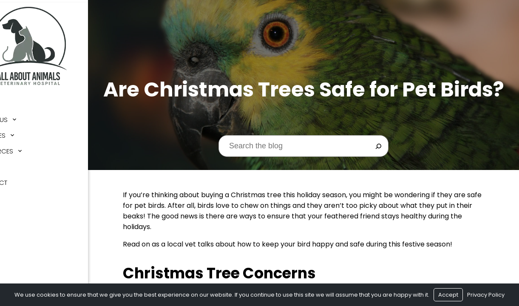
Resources (26, 148)
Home (17, 101)
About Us (24, 117)
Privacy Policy (486, 295)
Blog (17, 164)
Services (23, 132)
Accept (448, 295)
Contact (23, 180)
